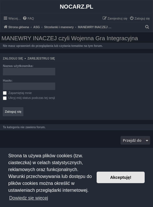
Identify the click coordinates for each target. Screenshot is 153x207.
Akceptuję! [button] (120, 177)
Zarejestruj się (41, 58)
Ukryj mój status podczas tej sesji (29, 97)
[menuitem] (28, 18)
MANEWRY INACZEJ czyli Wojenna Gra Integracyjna (69, 38)
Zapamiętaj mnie (17, 93)
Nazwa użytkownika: (18, 66)
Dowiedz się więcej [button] (28, 197)
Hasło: (8, 80)
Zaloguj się (13, 58)
